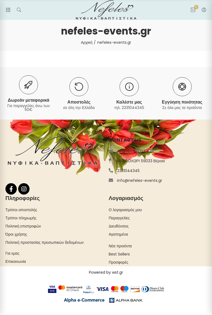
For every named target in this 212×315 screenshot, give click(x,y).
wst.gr (117, 272)
